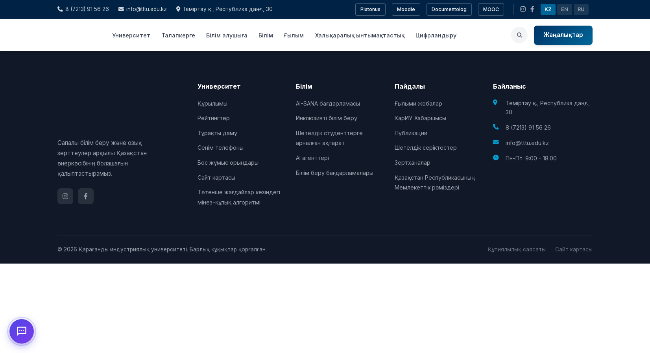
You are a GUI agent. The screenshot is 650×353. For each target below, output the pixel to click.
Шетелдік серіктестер (426, 147)
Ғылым (294, 35)
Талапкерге (178, 35)
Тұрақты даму (217, 133)
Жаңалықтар (563, 35)
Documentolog (449, 9)
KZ (548, 9)
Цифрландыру (435, 35)
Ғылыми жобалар (418, 103)
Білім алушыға (226, 35)
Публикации (411, 133)
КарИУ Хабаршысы (420, 118)
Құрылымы (212, 103)
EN (564, 9)
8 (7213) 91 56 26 (83, 9)
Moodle (406, 9)
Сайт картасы (216, 177)
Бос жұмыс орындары (228, 162)
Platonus (370, 9)
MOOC (491, 9)
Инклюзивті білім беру (326, 118)
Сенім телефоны (221, 147)
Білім (266, 35)
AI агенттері (312, 157)
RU (581, 9)
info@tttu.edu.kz (142, 9)
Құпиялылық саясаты (517, 249)
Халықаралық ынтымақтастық (359, 35)
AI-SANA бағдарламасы (328, 103)
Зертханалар (412, 162)
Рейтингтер (214, 118)
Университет (131, 35)
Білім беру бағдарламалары (334, 172)
